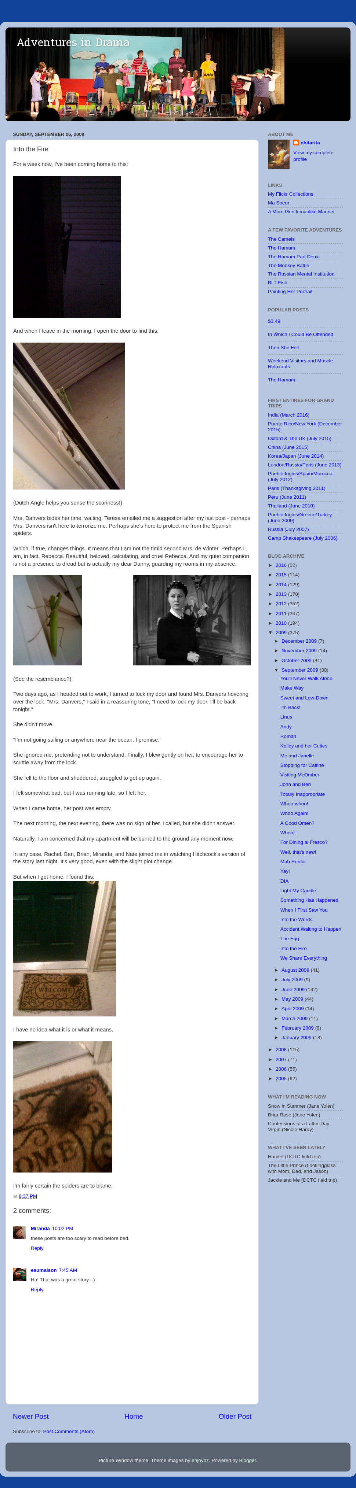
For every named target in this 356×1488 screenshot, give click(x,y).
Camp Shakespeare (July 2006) (303, 538)
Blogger (247, 1460)
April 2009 (293, 1008)
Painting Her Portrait (290, 291)
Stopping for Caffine (302, 765)
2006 (282, 1069)
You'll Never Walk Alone (306, 678)
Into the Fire (293, 948)
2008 (282, 1049)
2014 (282, 584)
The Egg (289, 938)
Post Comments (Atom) (69, 1431)
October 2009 (297, 660)
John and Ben (295, 784)
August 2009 (296, 970)
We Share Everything (303, 958)
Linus (286, 717)
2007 (282, 1059)
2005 (282, 1078)
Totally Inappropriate (302, 794)
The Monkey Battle (288, 265)
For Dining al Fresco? (304, 842)
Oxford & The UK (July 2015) (299, 438)
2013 (282, 594)
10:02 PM (62, 1228)
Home (133, 1416)
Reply (37, 1248)
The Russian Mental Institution (301, 274)
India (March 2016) (288, 415)
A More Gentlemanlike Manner (301, 211)
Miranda (40, 1228)
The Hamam (281, 248)
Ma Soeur (279, 203)
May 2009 (293, 999)
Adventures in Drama (73, 44)
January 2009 (297, 1037)
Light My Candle (298, 890)
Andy (286, 727)
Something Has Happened (309, 900)
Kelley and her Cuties (303, 746)
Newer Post (31, 1416)
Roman (288, 736)
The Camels (281, 239)
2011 (282, 613)
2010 (282, 623)
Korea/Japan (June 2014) (296, 456)
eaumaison (44, 1270)
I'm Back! (290, 707)
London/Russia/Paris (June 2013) (304, 465)
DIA (284, 881)
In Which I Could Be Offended (300, 334)
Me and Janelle (297, 755)
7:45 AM (68, 1270)
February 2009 (298, 1028)
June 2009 (293, 989)
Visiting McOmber (299, 775)
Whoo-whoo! (294, 803)
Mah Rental (293, 861)
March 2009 (295, 1018)
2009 (282, 632)
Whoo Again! (294, 813)
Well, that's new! (298, 852)
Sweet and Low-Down (304, 698)
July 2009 (292, 979)
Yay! (285, 871)
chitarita (310, 142)
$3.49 (274, 321)
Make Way (292, 688)
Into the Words (296, 919)
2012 (282, 603)
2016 (282, 565)
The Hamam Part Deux (293, 256)
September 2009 (300, 670)
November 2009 (299, 650)
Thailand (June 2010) (291, 506)
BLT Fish (277, 282)
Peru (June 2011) (287, 497)
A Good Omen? (297, 823)
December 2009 (299, 641)
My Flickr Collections (290, 194)
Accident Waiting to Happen (310, 929)
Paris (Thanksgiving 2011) (297, 488)
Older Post (235, 1416)
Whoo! (287, 832)
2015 (282, 574)
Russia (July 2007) (288, 529)
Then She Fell (283, 347)
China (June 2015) (288, 447)
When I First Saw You (304, 910)
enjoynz (200, 1460)
